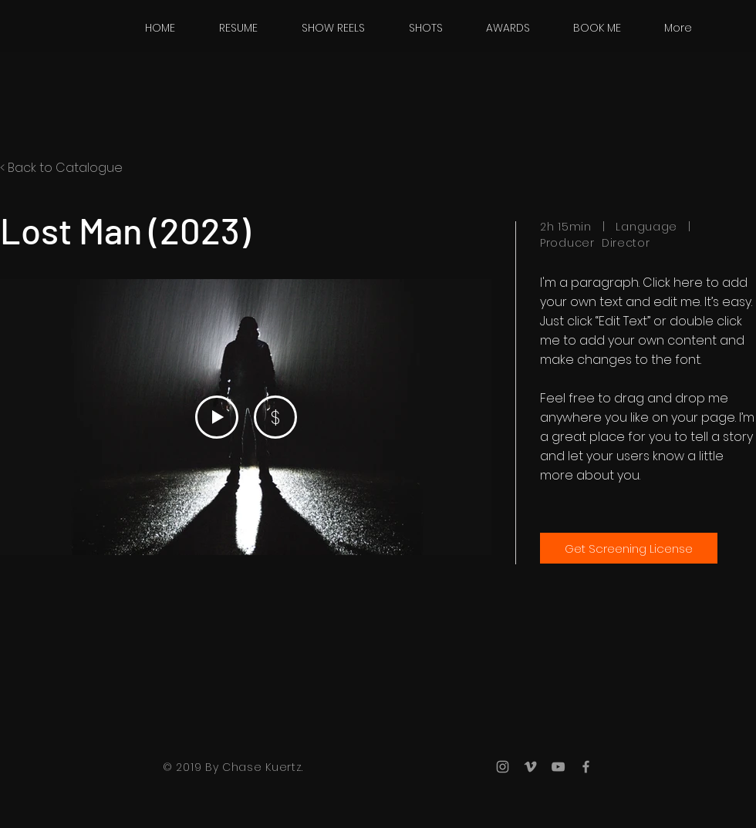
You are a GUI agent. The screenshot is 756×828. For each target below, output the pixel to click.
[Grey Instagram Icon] (502, 767)
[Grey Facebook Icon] (586, 767)
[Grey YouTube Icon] (558, 767)
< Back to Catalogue (61, 168)
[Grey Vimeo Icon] (530, 767)
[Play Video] (216, 417)
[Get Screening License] (628, 548)
